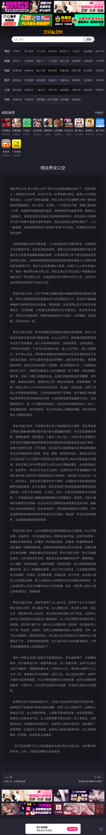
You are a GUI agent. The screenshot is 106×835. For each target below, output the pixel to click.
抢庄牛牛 (100, 51)
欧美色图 (40, 80)
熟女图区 (88, 80)
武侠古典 (52, 89)
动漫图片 (52, 80)
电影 (7, 70)
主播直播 (88, 60)
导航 (7, 99)
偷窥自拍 (17, 80)
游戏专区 (52, 51)
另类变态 (100, 70)
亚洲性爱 (17, 70)
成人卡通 (40, 70)
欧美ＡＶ (40, 60)
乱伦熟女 (88, 70)
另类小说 (76, 89)
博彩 (7, 51)
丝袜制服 (76, 60)
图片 (7, 80)
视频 (7, 61)
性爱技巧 (100, 89)
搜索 (89, 39)
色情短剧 (76, 99)
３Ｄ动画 (52, 60)
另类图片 (100, 80)
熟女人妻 (64, 60)
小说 (7, 90)
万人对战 (40, 51)
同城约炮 (17, 99)
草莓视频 (40, 99)
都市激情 (17, 89)
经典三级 (76, 70)
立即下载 (72, 829)
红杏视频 (64, 99)
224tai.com (53, 32)
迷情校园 (64, 89)
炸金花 (76, 51)
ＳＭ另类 (100, 60)
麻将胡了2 (64, 51)
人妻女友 (40, 89)
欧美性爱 (52, 70)
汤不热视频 (52, 99)
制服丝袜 (64, 70)
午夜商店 (29, 99)
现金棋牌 (88, 51)
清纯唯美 (76, 80)
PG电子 (17, 51)
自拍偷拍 (29, 60)
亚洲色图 (29, 80)
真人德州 (29, 51)
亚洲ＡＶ (17, 60)
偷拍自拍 (29, 70)
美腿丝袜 (64, 80)
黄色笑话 (88, 89)
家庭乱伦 (29, 89)
